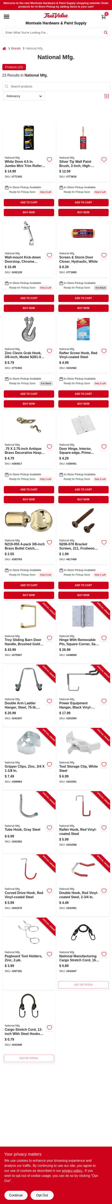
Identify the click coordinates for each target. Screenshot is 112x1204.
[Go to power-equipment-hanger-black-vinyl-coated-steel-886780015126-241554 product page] (83, 696)
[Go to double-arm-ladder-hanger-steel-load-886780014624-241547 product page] (28, 696)
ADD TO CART (28, 202)
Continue (16, 1195)
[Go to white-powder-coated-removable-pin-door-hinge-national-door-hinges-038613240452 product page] (83, 458)
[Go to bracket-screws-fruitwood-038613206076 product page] (83, 553)
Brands (16, 48)
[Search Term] (56, 32)
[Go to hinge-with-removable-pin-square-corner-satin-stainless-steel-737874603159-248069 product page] (83, 633)
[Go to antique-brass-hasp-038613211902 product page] (28, 458)
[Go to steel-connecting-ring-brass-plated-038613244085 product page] (28, 266)
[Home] (4, 48)
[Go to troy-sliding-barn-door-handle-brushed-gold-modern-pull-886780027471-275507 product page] (28, 633)
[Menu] (6, 16)
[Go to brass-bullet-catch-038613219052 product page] (28, 553)
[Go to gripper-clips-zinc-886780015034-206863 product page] (28, 759)
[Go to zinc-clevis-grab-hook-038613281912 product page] (28, 362)
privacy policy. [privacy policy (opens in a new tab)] (72, 1170)
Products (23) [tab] (14, 67)
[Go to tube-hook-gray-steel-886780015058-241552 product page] (28, 822)
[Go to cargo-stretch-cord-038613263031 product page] (28, 1027)
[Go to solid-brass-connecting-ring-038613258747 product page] (28, 170)
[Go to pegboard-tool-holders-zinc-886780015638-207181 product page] (28, 954)
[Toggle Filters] (106, 96)
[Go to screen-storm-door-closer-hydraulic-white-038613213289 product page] (83, 266)
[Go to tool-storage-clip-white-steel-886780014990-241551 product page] (83, 759)
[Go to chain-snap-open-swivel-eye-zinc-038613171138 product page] (83, 170)
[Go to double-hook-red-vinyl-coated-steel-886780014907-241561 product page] (83, 886)
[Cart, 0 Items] (103, 17)
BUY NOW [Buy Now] (29, 212)
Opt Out (42, 1195)
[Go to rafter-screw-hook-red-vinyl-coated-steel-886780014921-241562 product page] (83, 362)
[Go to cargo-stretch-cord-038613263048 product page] (83, 954)
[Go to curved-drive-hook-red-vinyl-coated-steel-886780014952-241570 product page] (28, 886)
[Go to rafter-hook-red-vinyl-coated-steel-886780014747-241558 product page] (83, 822)
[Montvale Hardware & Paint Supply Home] (56, 15)
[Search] (106, 32)
